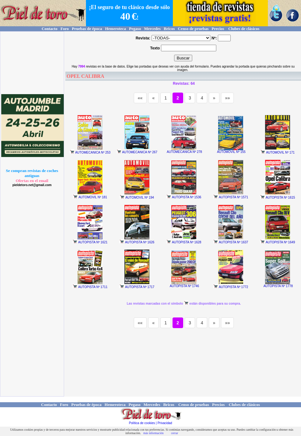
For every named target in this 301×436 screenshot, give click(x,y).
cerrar (174, 433)
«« (140, 97)
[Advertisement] (33, 63)
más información (153, 433)
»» (227, 97)
